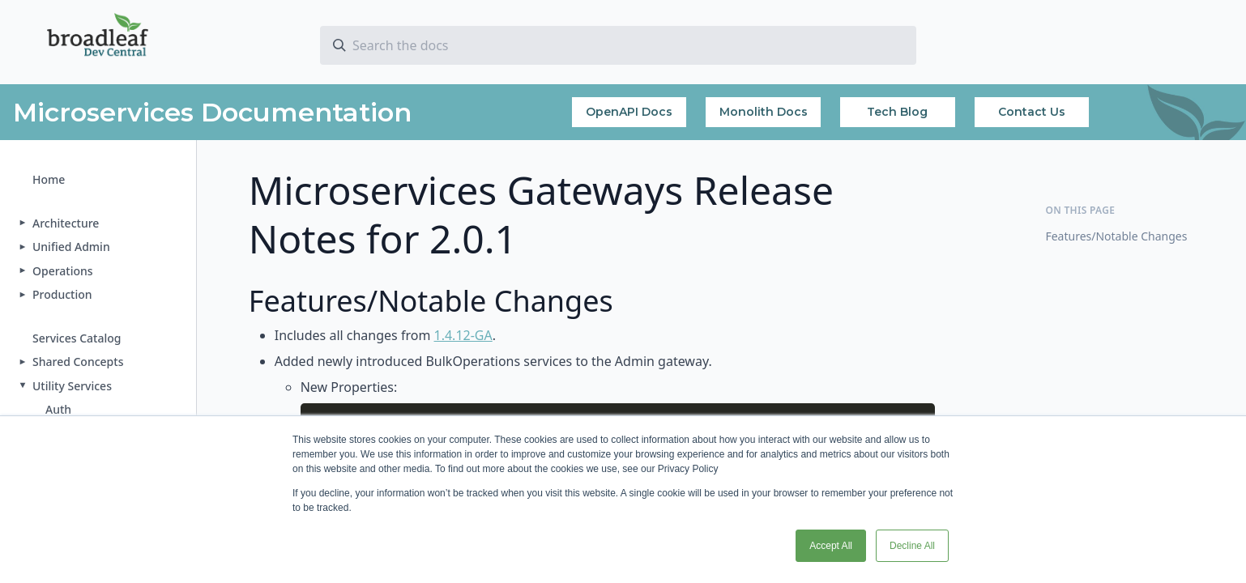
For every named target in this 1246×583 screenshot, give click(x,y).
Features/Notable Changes (1116, 236)
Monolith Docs (763, 111)
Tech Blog (897, 111)
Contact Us (1031, 111)
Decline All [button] (912, 545)
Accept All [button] (830, 545)
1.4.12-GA (463, 335)
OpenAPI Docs (629, 111)
